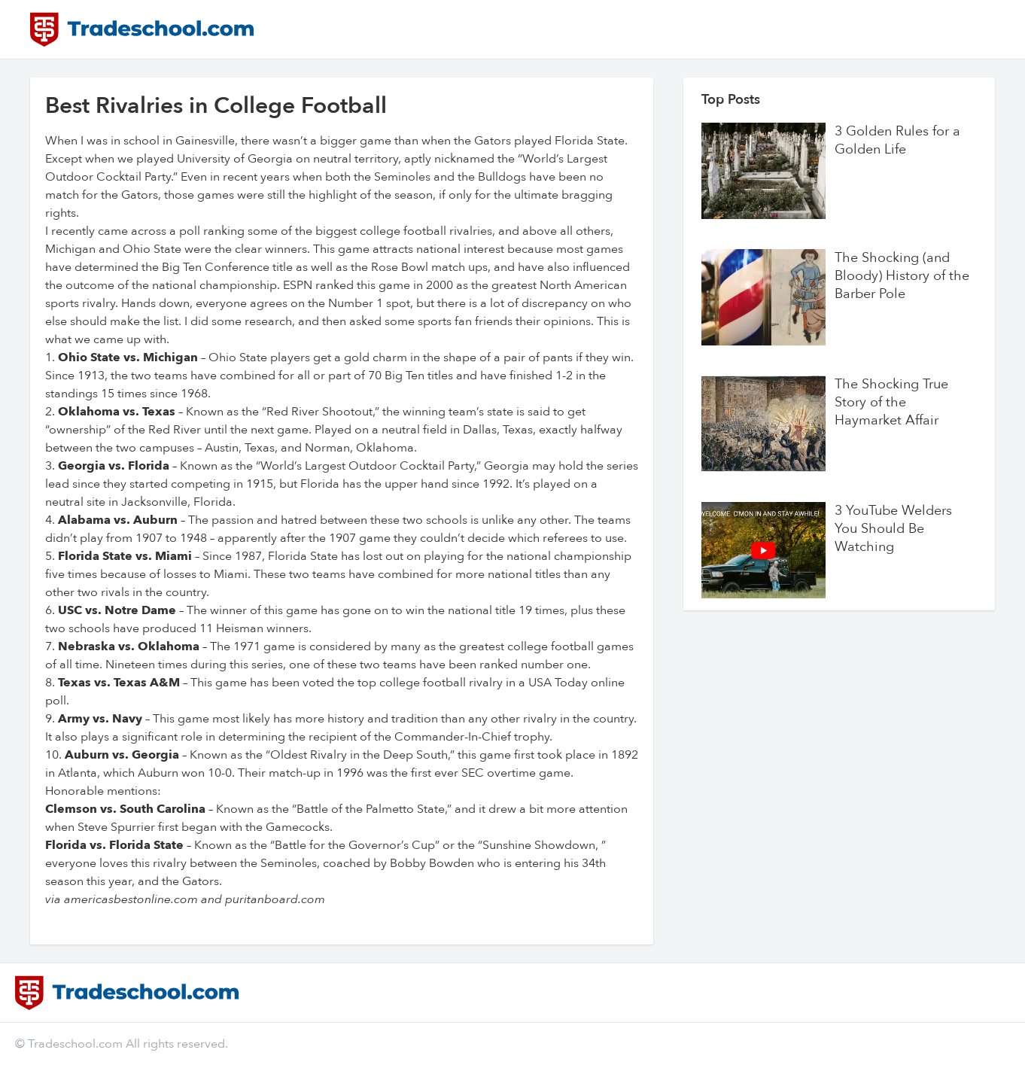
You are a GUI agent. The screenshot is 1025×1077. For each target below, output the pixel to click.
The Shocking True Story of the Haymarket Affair (891, 403)
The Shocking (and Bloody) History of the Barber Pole (902, 276)
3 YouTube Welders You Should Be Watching (893, 529)
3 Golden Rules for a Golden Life (897, 141)
